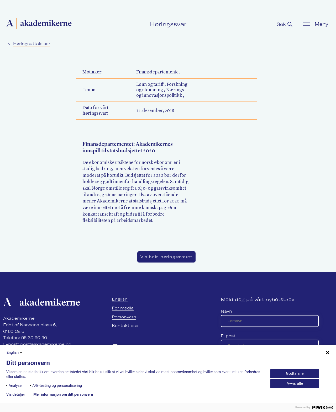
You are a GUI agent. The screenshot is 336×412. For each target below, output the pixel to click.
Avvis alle (295, 383)
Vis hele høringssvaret (166, 256)
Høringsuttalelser (31, 43)
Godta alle (294, 373)
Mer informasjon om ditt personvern (63, 394)
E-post (228, 335)
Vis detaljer (15, 394)
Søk (284, 24)
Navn (226, 311)
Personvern (124, 316)
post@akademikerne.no (45, 344)
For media (123, 308)
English (120, 299)
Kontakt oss (125, 325)
